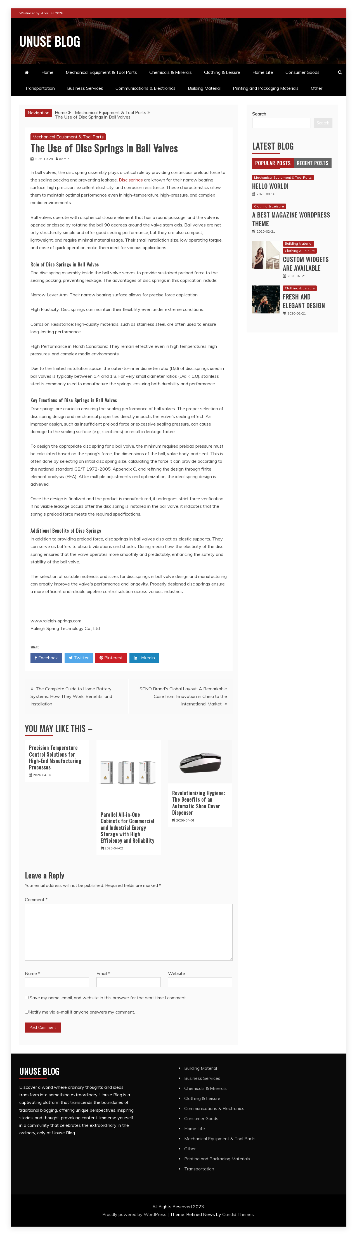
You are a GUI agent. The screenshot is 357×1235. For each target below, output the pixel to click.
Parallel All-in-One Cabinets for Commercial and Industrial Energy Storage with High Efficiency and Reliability (127, 827)
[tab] (273, 163)
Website (176, 973)
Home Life (262, 72)
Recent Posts (312, 163)
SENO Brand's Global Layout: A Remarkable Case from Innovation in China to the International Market (183, 696)
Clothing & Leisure (222, 72)
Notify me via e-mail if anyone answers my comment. (80, 1012)
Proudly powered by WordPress (134, 1214)
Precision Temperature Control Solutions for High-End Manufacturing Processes (55, 757)
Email (103, 973)
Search (259, 114)
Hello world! (270, 185)
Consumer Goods (302, 72)
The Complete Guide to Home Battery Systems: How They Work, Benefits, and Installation (71, 696)
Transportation (40, 88)
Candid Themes (238, 1214)
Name (32, 973)
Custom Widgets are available (306, 263)
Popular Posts (273, 163)
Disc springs (131, 180)
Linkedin (144, 658)
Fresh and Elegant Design (304, 301)
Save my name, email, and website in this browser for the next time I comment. (108, 997)
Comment (36, 899)
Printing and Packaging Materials (266, 88)
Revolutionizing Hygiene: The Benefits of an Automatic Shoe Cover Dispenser (198, 802)
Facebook (46, 658)
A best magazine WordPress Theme (291, 219)
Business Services (85, 88)
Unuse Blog (53, 40)
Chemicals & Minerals (170, 72)
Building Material (204, 88)
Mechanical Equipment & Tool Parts (101, 72)
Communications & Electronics (145, 88)
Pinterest (111, 658)
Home (47, 72)
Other (316, 88)
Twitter (79, 658)
